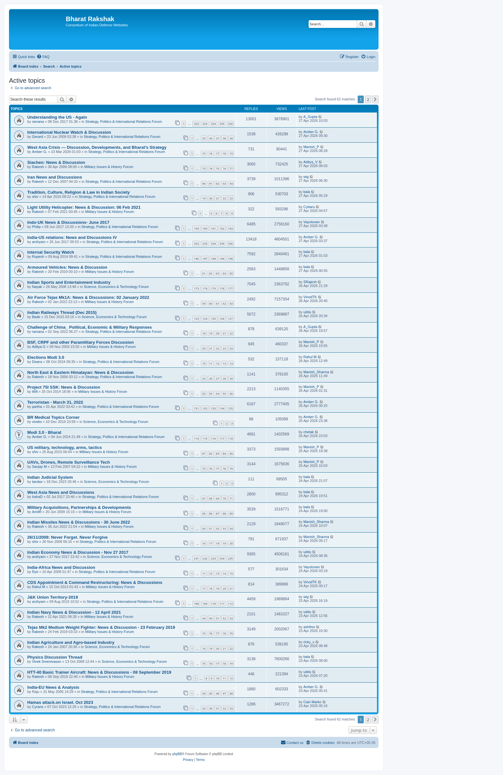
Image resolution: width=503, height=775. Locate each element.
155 (230, 408)
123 (196, 318)
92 (217, 183)
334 (213, 243)
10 (203, 363)
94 (231, 183)
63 (217, 273)
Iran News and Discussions (54, 177)
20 (210, 198)
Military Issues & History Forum (108, 167)
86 (210, 513)
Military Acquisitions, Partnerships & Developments (79, 507)
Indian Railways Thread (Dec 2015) (62, 312)
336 (230, 243)
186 (196, 259)
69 (217, 498)
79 (231, 469)
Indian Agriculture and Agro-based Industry (71, 642)
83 (217, 453)
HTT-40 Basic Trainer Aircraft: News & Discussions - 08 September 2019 (99, 672)
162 (221, 228)
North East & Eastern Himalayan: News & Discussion (80, 372)
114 (196, 438)
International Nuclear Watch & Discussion (69, 132)
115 (204, 438)
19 (231, 153)
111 (221, 604)
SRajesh (310, 282)
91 (210, 183)
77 (231, 168)
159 (196, 228)
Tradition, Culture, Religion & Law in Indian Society (78, 192)
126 (221, 318)
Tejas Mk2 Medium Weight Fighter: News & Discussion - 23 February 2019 (101, 627)
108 (196, 604)
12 (217, 363)
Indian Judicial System (50, 477)
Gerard (37, 137)
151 (196, 408)
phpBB (177, 754)
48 (231, 693)
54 (217, 394)
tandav (37, 482)
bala (306, 192)
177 (230, 288)
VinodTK (310, 297)
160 (204, 228)
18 (224, 153)
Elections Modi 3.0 (45, 357)
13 (224, 363)
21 (217, 198)
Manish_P (311, 147)
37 (217, 138)
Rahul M (310, 357)
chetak (308, 432)
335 (221, 243)
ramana (38, 121)
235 (230, 558)
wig (306, 177)
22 (224, 198)
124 (204, 318)
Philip (36, 227)
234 (221, 558)
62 (210, 273)
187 (204, 259)
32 (224, 708)
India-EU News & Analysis (53, 687)
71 (231, 498)
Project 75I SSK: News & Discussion (63, 387)
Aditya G (39, 347)
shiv (35, 196)
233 (213, 558)
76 (224, 168)
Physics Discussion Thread (54, 657)
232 (204, 558)
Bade (36, 317)
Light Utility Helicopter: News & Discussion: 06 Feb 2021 (84, 207)
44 (203, 693)
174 (204, 288)
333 (204, 243)
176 (221, 288)
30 (210, 708)
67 (203, 498)
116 (213, 438)
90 (203, 183)
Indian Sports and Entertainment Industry (68, 282)
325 (221, 124)
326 (230, 124)
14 (231, 363)
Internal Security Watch (50, 252)
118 (230, 438)
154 (221, 408)
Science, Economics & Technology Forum (116, 287)
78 (224, 469)
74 (210, 168)
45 (210, 693)
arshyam (39, 242)
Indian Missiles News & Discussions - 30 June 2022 (78, 522)
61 (203, 273)
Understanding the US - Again (57, 117)
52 (203, 394)
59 (203, 303)
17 (217, 153)
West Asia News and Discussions (60, 492)
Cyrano (37, 707)
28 (224, 378)
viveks (37, 422)
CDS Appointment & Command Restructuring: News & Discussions (94, 582)
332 (196, 243)
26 (210, 378)
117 (221, 438)
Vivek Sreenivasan (46, 661)
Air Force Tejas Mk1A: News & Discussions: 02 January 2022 (88, 297)
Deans (37, 362)
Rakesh (38, 167)
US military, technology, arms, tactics (64, 447)
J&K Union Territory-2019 (52, 597)
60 (210, 303)
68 (210, 498)
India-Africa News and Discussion (61, 567)
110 (213, 604)
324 (213, 124)
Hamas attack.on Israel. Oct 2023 (60, 702)
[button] (375, 99)
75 (217, 168)
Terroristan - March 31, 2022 (55, 402)
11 (210, 363)
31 (217, 708)
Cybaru (309, 207)
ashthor (309, 627)
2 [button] (368, 99)
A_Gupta (310, 117)
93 (224, 183)
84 (224, 453)
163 (230, 228)
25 (203, 378)
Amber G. (311, 132)
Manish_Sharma (316, 372)
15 (203, 153)
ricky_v (308, 642)
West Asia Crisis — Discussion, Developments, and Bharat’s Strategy (96, 147)
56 (231, 394)
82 (210, 453)
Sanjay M (39, 466)
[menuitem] (43, 57)
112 (230, 604)
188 (213, 259)
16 (210, 153)
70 (224, 498)
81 (203, 453)
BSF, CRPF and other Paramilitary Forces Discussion (80, 342)
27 (217, 378)
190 (230, 259)
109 (204, 604)
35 (203, 138)
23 (231, 198)
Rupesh (38, 256)
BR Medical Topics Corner (53, 417)
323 (204, 124)
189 (221, 259)
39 (231, 138)
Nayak (37, 287)
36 (210, 138)
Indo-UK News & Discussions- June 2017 (68, 222)
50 (203, 528)
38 (224, 138)
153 (213, 408)
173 (196, 288)
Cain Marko (312, 702)
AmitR (37, 512)
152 (204, 408)
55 (224, 394)
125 (213, 318)
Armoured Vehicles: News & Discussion (67, 267)
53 (210, 394)
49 (203, 618)
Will (35, 391)
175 (213, 288)
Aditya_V (310, 162)
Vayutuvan (311, 222)
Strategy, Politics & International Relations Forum (123, 121)
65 (231, 273)
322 (196, 124)
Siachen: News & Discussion (56, 162)
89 (231, 513)
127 (230, 318)
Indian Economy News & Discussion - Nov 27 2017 (77, 552)
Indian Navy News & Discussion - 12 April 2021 (74, 612)
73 (203, 168)
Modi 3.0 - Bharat (44, 432)
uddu (307, 312)
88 (224, 513)
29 (231, 378)
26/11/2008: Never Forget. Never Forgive (67, 537)
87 (217, 513)
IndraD (37, 497)
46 (217, 693)
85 (231, 453)
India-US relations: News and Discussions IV (72, 237)
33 (231, 708)
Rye (35, 572)
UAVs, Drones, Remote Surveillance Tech (68, 462)
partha (37, 407)
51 (210, 528)
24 (231, 348)
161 (213, 228)
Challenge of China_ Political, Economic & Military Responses (89, 327)
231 (196, 558)
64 (224, 273)
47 (224, 693)
